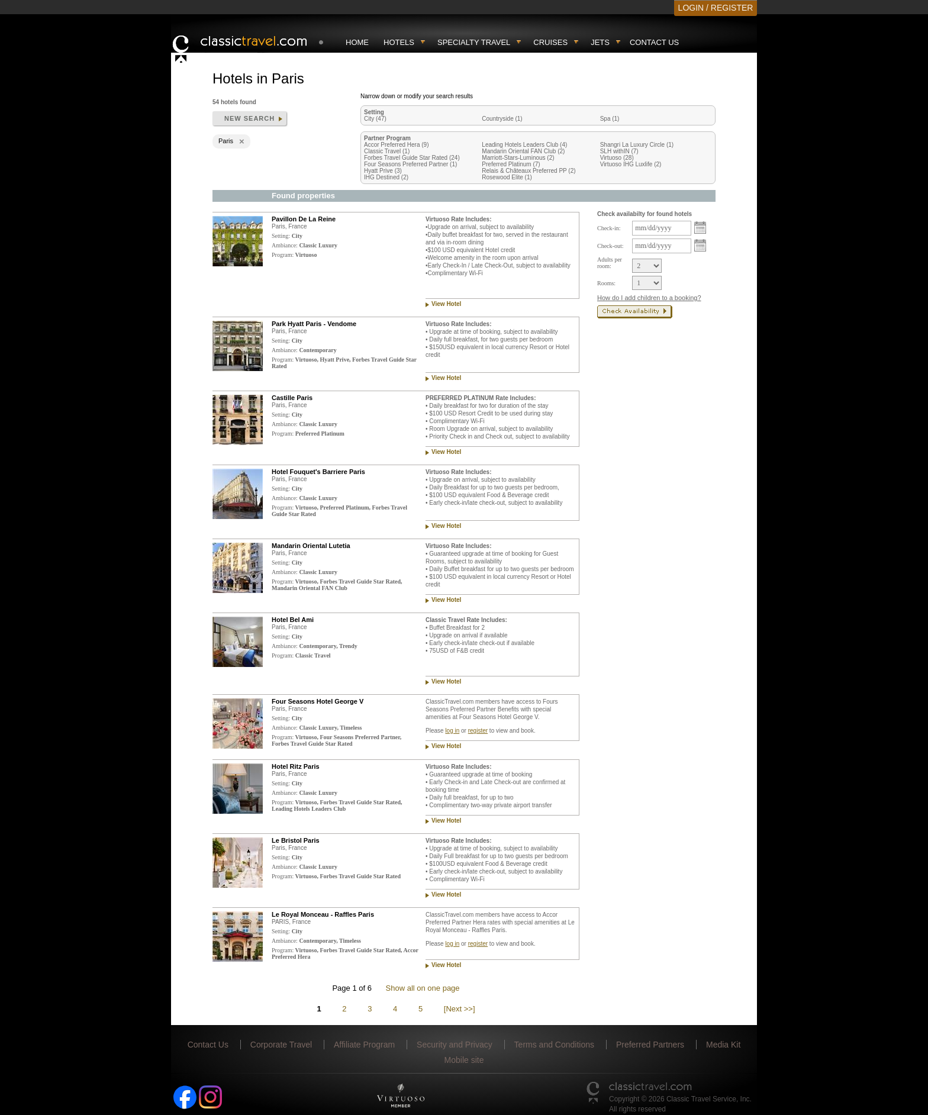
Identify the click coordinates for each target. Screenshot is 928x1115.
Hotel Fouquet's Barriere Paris (318, 471)
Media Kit (723, 1044)
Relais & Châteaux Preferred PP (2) (528, 170)
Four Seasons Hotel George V (317, 701)
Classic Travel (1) (387, 151)
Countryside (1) (502, 118)
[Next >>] (459, 1008)
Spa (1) (610, 118)
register (478, 730)
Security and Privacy (454, 1044)
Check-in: (608, 228)
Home (357, 42)
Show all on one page (423, 988)
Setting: (281, 236)
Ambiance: (285, 245)
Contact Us (654, 42)
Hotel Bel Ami (293, 619)
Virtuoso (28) (617, 157)
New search (249, 118)
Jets (600, 42)
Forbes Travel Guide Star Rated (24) (412, 157)
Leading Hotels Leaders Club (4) (524, 144)
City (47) (375, 118)
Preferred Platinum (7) (511, 164)
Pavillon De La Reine (304, 219)
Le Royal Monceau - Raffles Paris (323, 914)
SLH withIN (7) (619, 151)
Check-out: (610, 246)
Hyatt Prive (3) (383, 170)
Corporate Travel (281, 1044)
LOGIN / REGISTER (715, 7)
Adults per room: (609, 262)
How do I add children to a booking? (649, 297)
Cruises (550, 42)
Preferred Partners (650, 1044)
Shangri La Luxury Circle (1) (637, 144)
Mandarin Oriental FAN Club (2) (523, 151)
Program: (283, 255)
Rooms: (606, 283)
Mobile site (464, 1060)
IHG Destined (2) (386, 177)
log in (452, 730)
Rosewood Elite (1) (506, 177)
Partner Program (387, 138)
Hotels (399, 42)
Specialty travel (473, 42)
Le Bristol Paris (296, 840)
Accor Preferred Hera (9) (396, 144)
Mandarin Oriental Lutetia (311, 545)
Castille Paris (292, 397)
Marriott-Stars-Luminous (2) (518, 157)
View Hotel (446, 304)
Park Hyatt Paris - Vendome (314, 323)
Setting (374, 112)
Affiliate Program (364, 1044)
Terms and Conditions (554, 1044)
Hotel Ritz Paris (296, 766)
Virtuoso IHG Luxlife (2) (631, 164)
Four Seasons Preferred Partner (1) (410, 164)
